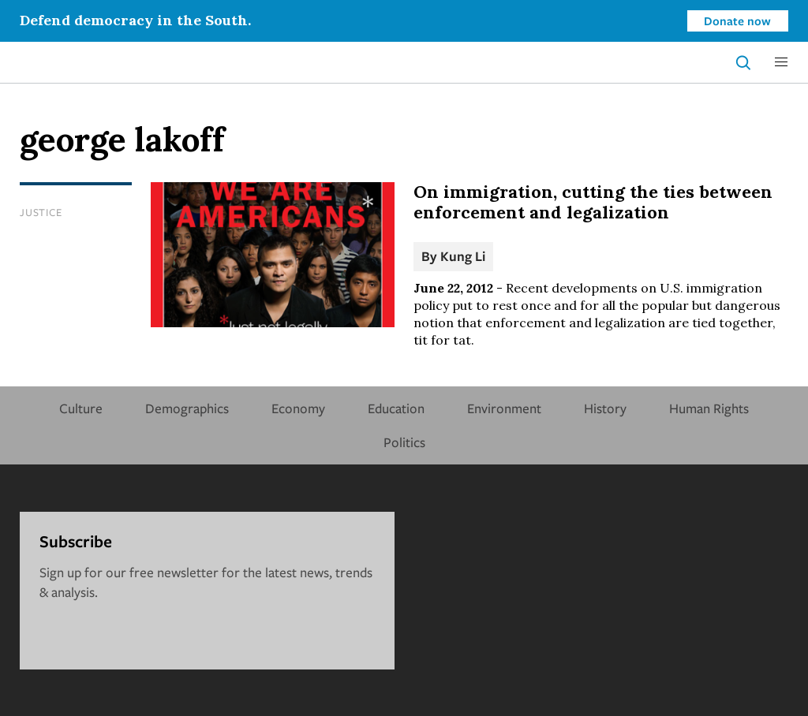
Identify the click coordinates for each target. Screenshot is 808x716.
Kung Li (462, 256)
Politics (404, 442)
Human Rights (709, 408)
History (605, 408)
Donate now (737, 20)
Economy (298, 408)
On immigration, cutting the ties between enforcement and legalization (592, 202)
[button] (781, 62)
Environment (504, 408)
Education (396, 408)
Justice (41, 212)
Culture (81, 408)
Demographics (187, 408)
